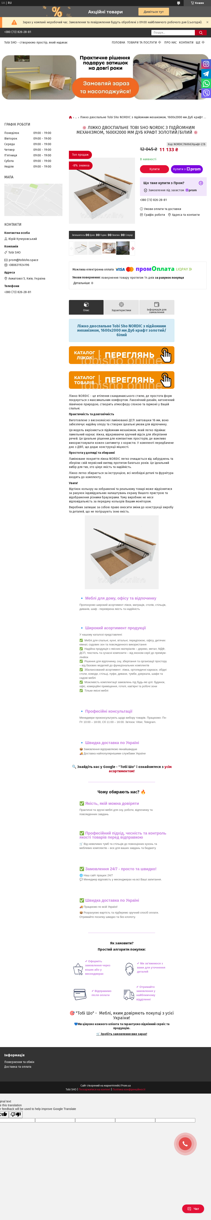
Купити (154, 169)
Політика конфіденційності (129, 1089)
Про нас (170, 42)
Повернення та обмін (19, 1062)
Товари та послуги (142, 42)
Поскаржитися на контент (94, 1089)
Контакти (186, 42)
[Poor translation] (16, 1114)
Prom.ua (126, 1085)
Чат (193, 1209)
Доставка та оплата (17, 1067)
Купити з (187, 169)
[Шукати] (201, 32)
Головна (118, 42)
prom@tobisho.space (23, 260)
